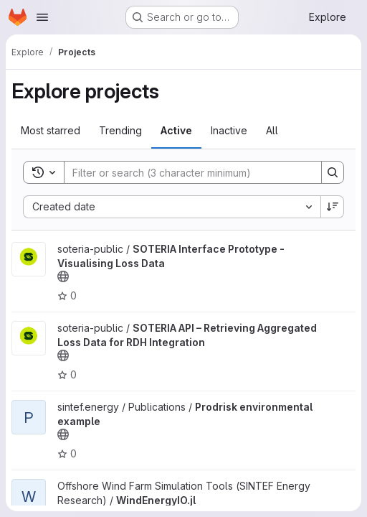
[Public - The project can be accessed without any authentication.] (63, 276)
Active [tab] (176, 130)
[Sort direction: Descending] (332, 206)
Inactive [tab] (229, 130)
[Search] (185, 172)
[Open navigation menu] (42, 17)
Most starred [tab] (50, 130)
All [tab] (272, 130)
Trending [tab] (120, 130)
